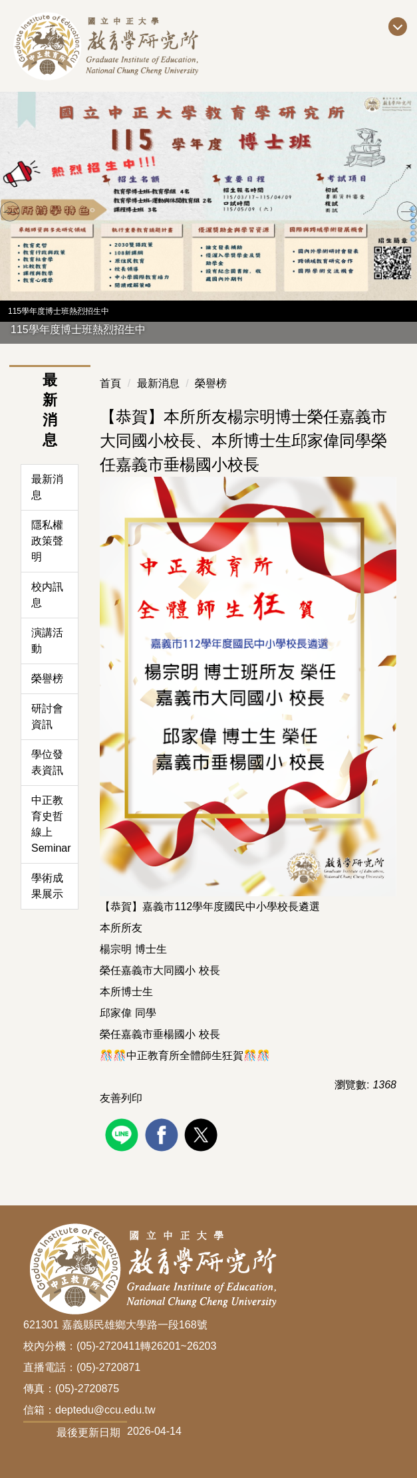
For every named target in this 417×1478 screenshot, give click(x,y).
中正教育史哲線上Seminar (51, 824)
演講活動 (47, 640)
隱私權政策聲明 (47, 540)
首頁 (110, 383)
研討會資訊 (47, 716)
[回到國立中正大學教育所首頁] (140, 46)
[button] (10, 211)
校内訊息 (47, 594)
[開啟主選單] (397, 26)
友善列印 (121, 1098)
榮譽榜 (47, 678)
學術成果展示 (47, 886)
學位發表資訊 (47, 762)
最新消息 (47, 487)
